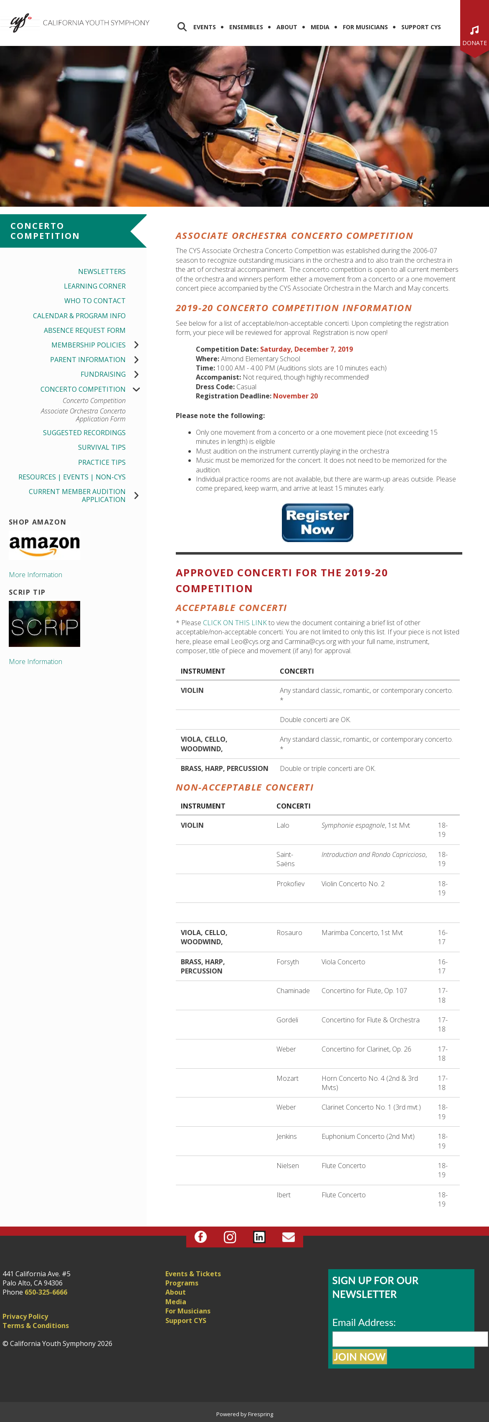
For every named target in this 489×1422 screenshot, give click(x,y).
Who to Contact (95, 300)
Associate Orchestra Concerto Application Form (83, 415)
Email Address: (364, 1322)
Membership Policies (99, 345)
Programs (181, 1283)
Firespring (260, 1414)
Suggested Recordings (84, 432)
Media (320, 27)
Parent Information (98, 360)
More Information (35, 574)
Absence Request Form (85, 330)
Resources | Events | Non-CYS (72, 477)
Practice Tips (102, 462)
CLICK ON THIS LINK (235, 622)
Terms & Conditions (36, 1325)
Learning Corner (95, 286)
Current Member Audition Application (88, 496)
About (286, 27)
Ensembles (246, 27)
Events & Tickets (193, 1273)
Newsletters (102, 271)
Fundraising (114, 374)
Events (204, 27)
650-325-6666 (46, 1292)
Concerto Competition (94, 389)
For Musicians (365, 27)
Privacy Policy (25, 1316)
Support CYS (421, 27)
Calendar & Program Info (79, 315)
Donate (474, 43)
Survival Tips (102, 447)
